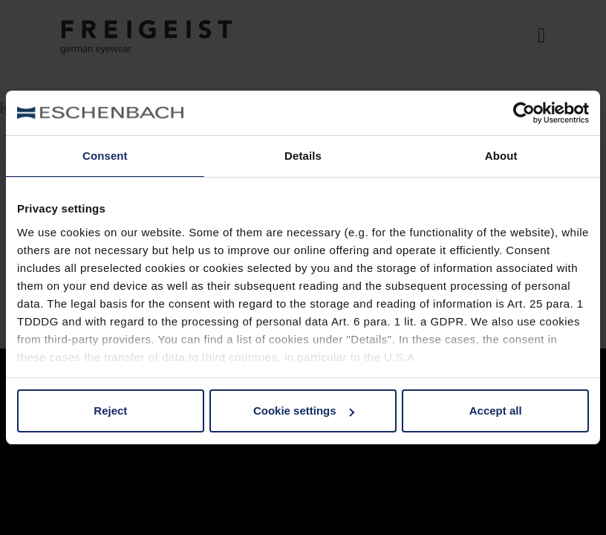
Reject (110, 410)
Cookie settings (303, 410)
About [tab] (501, 155)
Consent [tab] (105, 155)
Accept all (495, 410)
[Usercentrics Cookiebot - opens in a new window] (524, 113)
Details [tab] (303, 155)
